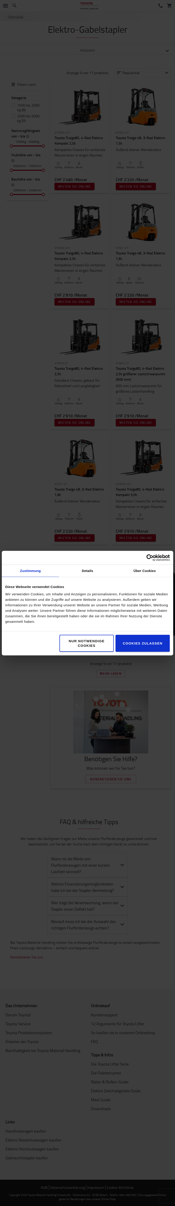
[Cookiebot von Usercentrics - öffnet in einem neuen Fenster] (150, 557)
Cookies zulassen (142, 643)
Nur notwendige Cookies (87, 643)
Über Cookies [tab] (145, 570)
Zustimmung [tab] (30, 570)
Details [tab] (87, 570)
